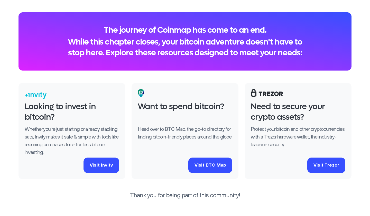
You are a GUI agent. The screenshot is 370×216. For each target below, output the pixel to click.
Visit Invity (101, 165)
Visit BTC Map (210, 165)
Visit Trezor (326, 165)
